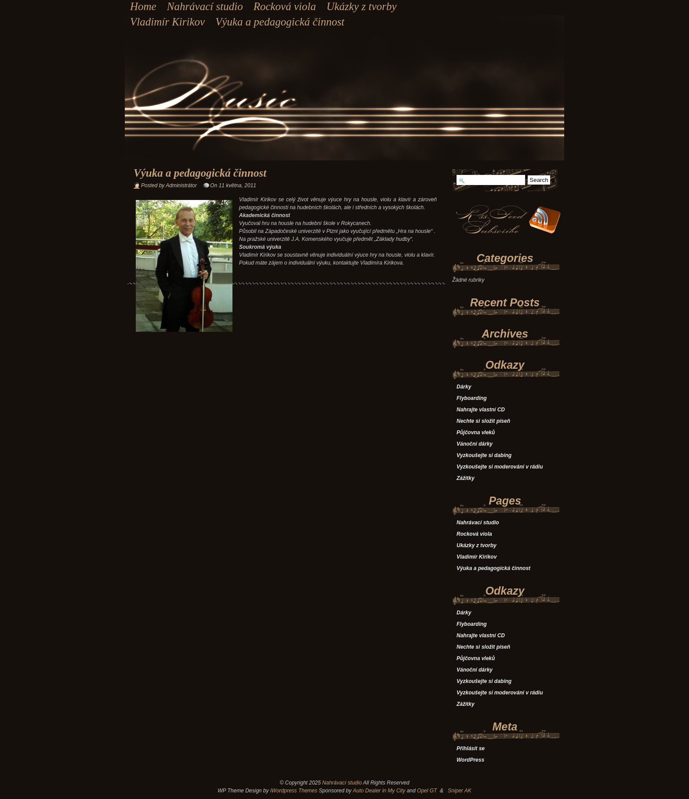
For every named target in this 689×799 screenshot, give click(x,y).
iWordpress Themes (293, 791)
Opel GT (427, 791)
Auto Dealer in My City (379, 791)
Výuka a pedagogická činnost (279, 22)
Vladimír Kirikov (167, 22)
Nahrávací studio (205, 6)
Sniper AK (459, 791)
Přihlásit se (471, 748)
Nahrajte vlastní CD (481, 410)
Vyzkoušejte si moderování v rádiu (500, 467)
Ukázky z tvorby (361, 6)
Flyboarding (472, 398)
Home (143, 6)
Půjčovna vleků (476, 432)
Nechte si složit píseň (483, 421)
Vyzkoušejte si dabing (484, 455)
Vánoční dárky (475, 444)
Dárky (464, 387)
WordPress (470, 760)
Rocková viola (285, 6)
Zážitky (466, 478)
